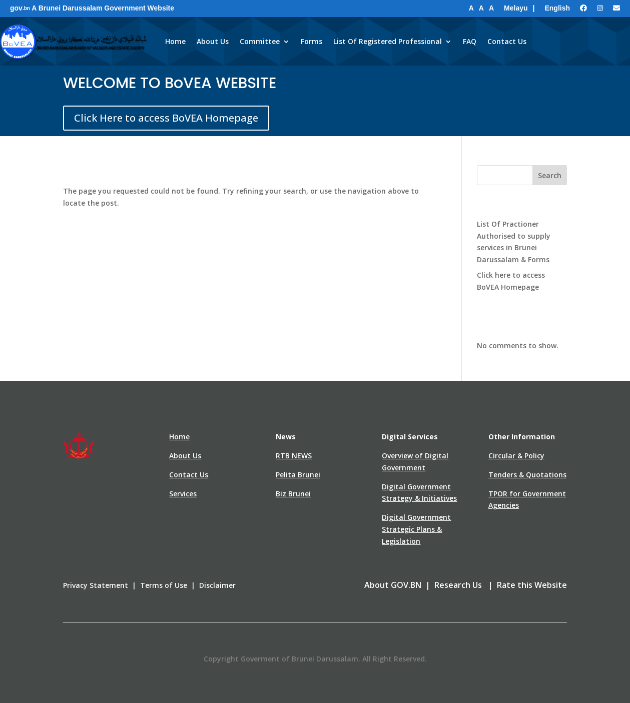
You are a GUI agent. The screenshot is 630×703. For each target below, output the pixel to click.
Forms (311, 41)
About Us (213, 41)
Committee (260, 41)
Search (549, 175)
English (557, 8)
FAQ (469, 41)
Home (175, 41)
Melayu (515, 8)
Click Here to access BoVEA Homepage (166, 118)
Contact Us (506, 41)
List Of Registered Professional (387, 41)
